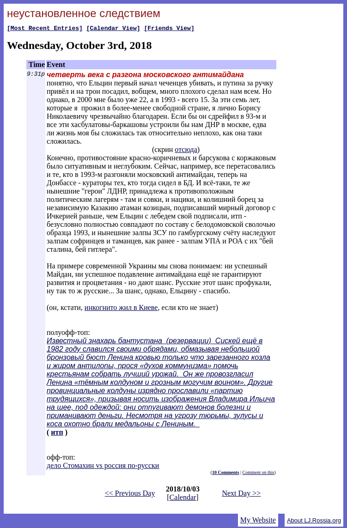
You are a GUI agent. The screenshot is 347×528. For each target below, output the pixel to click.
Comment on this (258, 473)
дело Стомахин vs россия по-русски (103, 467)
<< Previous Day (130, 494)
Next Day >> (241, 494)
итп (57, 433)
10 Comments (225, 473)
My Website (258, 521)
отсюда (186, 151)
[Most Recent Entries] (45, 29)
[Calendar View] (113, 29)
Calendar (183, 499)
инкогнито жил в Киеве (121, 309)
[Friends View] (169, 29)
